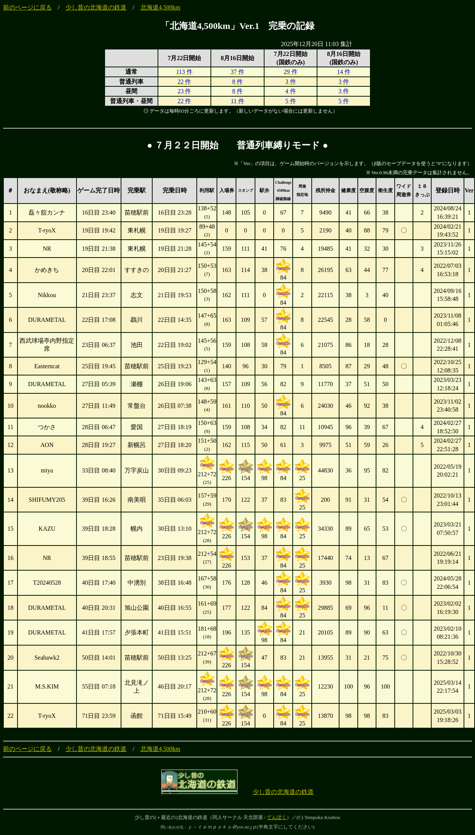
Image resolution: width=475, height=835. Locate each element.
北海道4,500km (160, 7)
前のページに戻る (27, 7)
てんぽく (277, 817)
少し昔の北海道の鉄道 (95, 7)
